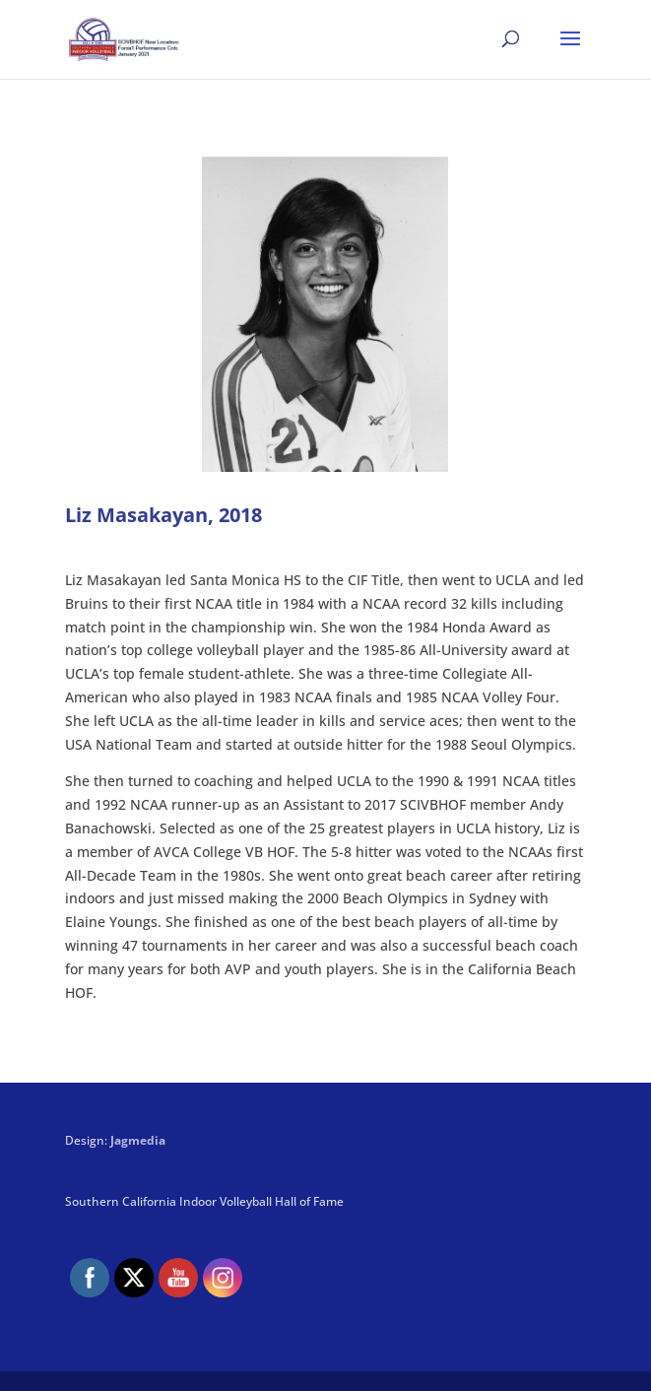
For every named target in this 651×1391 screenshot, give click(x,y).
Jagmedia (137, 1140)
